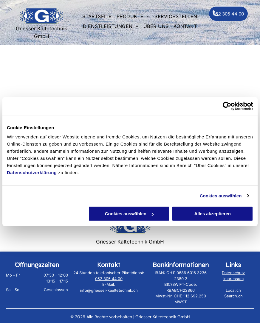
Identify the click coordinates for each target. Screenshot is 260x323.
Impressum (233, 278)
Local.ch (233, 290)
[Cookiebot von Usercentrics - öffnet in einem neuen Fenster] (227, 106)
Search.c (232, 296)
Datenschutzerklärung (32, 172)
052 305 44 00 (109, 278)
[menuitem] (97, 16)
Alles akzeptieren (212, 213)
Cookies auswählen (221, 195)
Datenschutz (233, 272)
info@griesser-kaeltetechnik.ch (109, 290)
